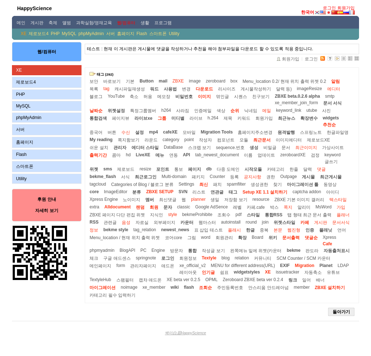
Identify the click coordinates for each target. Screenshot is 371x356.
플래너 (343, 214)
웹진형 (293, 230)
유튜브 (333, 272)
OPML (211, 279)
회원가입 (346, 7)
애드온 (167, 265)
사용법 (170, 89)
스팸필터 (125, 280)
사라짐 (182, 110)
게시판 (320, 222)
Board (257, 237)
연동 (173, 155)
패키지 (198, 176)
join (265, 222)
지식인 (156, 214)
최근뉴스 (286, 118)
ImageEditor (116, 191)
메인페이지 (100, 265)
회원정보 (188, 258)
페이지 (194, 169)
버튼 (112, 132)
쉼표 (224, 272)
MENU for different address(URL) (243, 265)
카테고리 (275, 169)
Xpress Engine (103, 199)
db (209, 168)
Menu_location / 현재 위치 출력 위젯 (124, 237)
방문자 (176, 250)
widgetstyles (247, 272)
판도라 (311, 250)
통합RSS (274, 214)
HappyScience (34, 8)
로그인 (329, 7)
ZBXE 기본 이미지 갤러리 (299, 199)
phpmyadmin (101, 250)
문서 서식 (332, 103)
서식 (125, 176)
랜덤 (140, 207)
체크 (93, 258)
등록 (234, 176)
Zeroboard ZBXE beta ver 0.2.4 (253, 279)
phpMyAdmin (91, 33)
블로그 (96, 96)
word (205, 237)
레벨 (237, 207)
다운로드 (204, 89)
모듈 (243, 140)
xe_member (153, 287)
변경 (186, 89)
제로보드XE (318, 140)
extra (94, 206)
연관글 (217, 192)
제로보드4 (39, 33)
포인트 (162, 169)
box (233, 81)
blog (225, 257)
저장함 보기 (235, 199)
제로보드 (125, 169)
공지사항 (252, 176)
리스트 (198, 192)
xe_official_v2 (192, 265)
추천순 (329, 124)
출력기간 (98, 155)
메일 (266, 110)
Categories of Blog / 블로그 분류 (142, 184)
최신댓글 (167, 199)
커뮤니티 (262, 258)
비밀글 (269, 147)
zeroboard (215, 81)
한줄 (293, 169)
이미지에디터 (289, 140)
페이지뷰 (120, 118)
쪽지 (288, 207)
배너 (320, 280)
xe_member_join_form (296, 102)
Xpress (329, 237)
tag (106, 88)
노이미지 (131, 199)
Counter (217, 176)
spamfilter (236, 184)
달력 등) (284, 89)
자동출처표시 (337, 250)
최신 (203, 184)
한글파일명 (338, 132)
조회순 (205, 287)
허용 (147, 96)
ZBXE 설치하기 (330, 287)
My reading (100, 139)
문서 (286, 147)
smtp (329, 96)
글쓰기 (331, 161)
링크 (292, 280)
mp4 (153, 132)
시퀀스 (240, 96)
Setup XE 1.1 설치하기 (264, 192)
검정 (315, 155)
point (189, 139)
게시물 (308, 176)
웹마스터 (207, 222)
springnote (146, 257)
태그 (233, 192)
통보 (178, 169)
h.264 (213, 117)
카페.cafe (256, 207)
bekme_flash (102, 176)
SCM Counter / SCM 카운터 (303, 258)
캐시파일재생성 (129, 89)
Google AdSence (211, 206)
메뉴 (159, 155)
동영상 (330, 184)
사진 (326, 110)
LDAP (343, 265)
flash (189, 287)
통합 (192, 250)
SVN (183, 191)
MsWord (324, 206)
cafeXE (170, 132)
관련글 (110, 222)
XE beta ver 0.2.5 (183, 279)
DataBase (173, 147)
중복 (264, 230)
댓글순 (311, 237)
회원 (154, 207)
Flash (142, 33)
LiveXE (143, 154)
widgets (331, 117)
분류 (136, 192)
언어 (341, 230)
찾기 (277, 184)
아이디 (332, 192)
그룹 (162, 118)
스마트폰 (158, 33)
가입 (341, 207)
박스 (274, 207)
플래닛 (325, 230)
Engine (158, 250)
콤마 (116, 155)
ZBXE (178, 81)
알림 (335, 81)
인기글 (208, 272)
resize (145, 168)
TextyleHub (100, 279)
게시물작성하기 (256, 89)
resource (261, 199)
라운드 (151, 140)
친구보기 (261, 96)
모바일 (189, 132)
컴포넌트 (225, 140)
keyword (333, 154)
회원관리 (224, 237)
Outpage (288, 176)
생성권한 (259, 184)
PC (143, 250)
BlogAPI (127, 250)
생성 (254, 147)
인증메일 (203, 110)
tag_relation (144, 229)
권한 (270, 176)
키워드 (243, 118)
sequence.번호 (230, 147)
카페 (304, 222)
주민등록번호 (230, 287)
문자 (167, 207)
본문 (278, 230)
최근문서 (262, 140)
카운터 (186, 222)
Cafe (327, 243)
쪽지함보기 (128, 140)
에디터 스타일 (145, 147)
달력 (307, 169)
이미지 (204, 96)
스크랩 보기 (199, 147)
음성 (126, 222)
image (195, 81)
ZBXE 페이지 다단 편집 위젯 (117, 214)
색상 (221, 110)
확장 (242, 237)
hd (128, 154)
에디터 (333, 89)
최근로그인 (146, 176)
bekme (293, 250)
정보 (93, 230)
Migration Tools (217, 132)
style (172, 214)
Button (146, 81)
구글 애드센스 (116, 258)
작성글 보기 (213, 250)
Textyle (209, 257)
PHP (55, 33)
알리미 (303, 207)
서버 (110, 33)
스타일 (253, 214)
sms (107, 168)
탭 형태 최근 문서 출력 (309, 214)
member (302, 287)
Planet (326, 265)
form (120, 265)
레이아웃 (188, 272)
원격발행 (286, 132)
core (94, 191)
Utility (174, 33)
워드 (154, 89)
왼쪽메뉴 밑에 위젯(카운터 (256, 250)
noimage (129, 287)
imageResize (309, 88)
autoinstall (231, 222)
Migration (304, 265)
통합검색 (98, 118)
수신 (125, 132)
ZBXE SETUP (159, 191)
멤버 (149, 199)
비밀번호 (184, 96)
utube (311, 110)
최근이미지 (306, 147)
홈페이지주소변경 (255, 132)
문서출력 (291, 237)
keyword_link (288, 110)
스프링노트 (311, 132)
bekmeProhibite (197, 214)
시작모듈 (253, 169)
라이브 (196, 118)
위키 (272, 237)
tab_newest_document (217, 154)
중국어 (96, 132)
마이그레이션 (102, 287)
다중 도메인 (228, 169)
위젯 (93, 169)
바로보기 (112, 81)
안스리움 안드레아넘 (268, 287)
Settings (186, 184)
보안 (93, 81)
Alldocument (117, 206)
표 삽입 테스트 (208, 230)
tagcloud (97, 184)
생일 (214, 199)
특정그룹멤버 (143, 110)
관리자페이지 (143, 265)
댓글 (321, 169)
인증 (309, 230)
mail (163, 81)
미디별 (177, 118)
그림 (191, 237)
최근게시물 (331, 176)
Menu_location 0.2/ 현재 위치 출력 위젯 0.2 (284, 81)
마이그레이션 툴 (302, 184)
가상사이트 (333, 147)
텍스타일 (338, 199)
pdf (238, 214)
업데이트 (266, 155)
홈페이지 (125, 33)
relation (242, 257)
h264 (166, 110)
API (186, 154)
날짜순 (96, 110)
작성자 (205, 140)
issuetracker (287, 272)
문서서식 (341, 222)
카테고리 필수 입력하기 (112, 295)
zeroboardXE (292, 154)
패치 (217, 184)
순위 (234, 110)
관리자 (119, 147)
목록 (93, 89)
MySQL (69, 33)
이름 (248, 155)
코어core (173, 237)
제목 (228, 118)
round (251, 222)
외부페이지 (164, 222)
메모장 (163, 96)
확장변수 (309, 118)
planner (198, 199)
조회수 (223, 214)
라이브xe (143, 118)
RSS (94, 222)
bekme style (115, 229)
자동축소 (313, 272)
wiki (175, 287)
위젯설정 (116, 110)
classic (183, 206)
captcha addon (306, 191)
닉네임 (250, 110)
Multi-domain (174, 176)
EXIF (285, 265)
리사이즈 (226, 89)
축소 (134, 96)
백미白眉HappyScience (185, 333)
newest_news (175, 229)
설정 (139, 132)
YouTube (116, 96)
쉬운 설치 (98, 147)
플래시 (234, 230)
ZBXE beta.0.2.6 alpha (297, 96)
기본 (130, 81)
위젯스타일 (284, 222)
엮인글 (222, 96)
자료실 (142, 222)
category (171, 139)
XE (23, 33)
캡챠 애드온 (150, 280)
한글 (250, 230)
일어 (306, 280)
